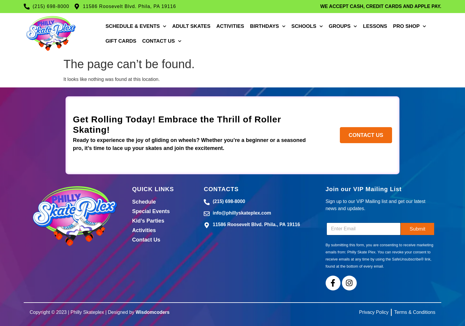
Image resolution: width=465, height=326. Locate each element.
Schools (307, 26)
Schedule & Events (136, 26)
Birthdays (268, 26)
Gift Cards (121, 41)
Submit (417, 229)
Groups (343, 26)
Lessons (375, 26)
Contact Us (161, 41)
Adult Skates (191, 26)
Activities (230, 26)
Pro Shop (409, 26)
